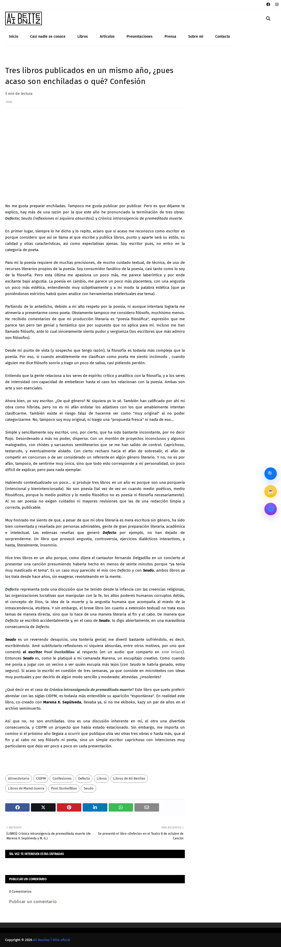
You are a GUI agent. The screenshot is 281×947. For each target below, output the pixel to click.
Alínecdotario (18, 778)
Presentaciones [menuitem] (140, 36)
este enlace (172, 652)
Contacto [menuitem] (222, 36)
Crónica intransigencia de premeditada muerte (90, 689)
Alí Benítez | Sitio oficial (51, 940)
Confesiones (62, 778)
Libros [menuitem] (82, 36)
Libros (102, 778)
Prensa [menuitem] (170, 36)
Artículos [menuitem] (107, 36)
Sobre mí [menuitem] (195, 36)
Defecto (12, 218)
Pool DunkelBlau (59, 652)
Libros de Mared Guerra (26, 788)
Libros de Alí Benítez (129, 778)
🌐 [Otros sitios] (270, 509)
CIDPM (41, 778)
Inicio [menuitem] (13, 36)
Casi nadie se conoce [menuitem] (48, 36)
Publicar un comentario (33, 901)
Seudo (89, 788)
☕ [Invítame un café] (270, 491)
